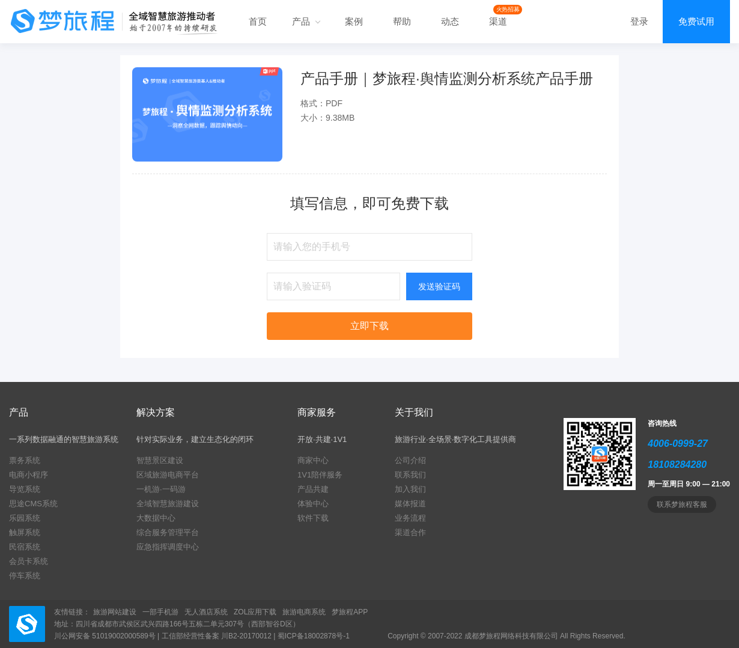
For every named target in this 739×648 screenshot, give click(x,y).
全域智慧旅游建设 (167, 503)
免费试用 (696, 21)
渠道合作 (410, 532)
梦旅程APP (350, 612)
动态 (450, 21)
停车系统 (24, 575)
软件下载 (313, 517)
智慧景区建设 (159, 460)
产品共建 (313, 489)
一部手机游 (160, 612)
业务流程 (410, 517)
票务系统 (24, 460)
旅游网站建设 (114, 612)
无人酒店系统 (206, 612)
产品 (306, 21)
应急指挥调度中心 (167, 546)
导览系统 (24, 489)
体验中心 (313, 503)
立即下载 (369, 326)
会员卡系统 (28, 561)
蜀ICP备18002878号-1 (314, 636)
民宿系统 (24, 546)
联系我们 (410, 474)
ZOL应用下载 (255, 612)
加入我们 (410, 489)
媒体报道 (410, 503)
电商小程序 (28, 474)
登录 (639, 21)
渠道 (498, 21)
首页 (258, 21)
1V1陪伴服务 (319, 474)
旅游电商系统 (304, 612)
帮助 (402, 21)
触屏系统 (24, 532)
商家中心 (313, 460)
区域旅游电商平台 (167, 474)
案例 (354, 21)
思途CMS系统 (33, 503)
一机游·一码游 (161, 489)
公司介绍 (410, 460)
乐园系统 (24, 517)
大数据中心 (155, 517)
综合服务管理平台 (167, 532)
